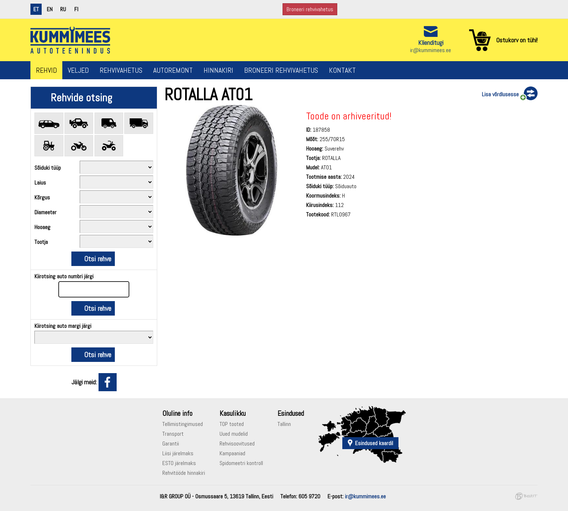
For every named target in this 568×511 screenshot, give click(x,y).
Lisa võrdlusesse (500, 94)
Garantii (170, 443)
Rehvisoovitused (237, 443)
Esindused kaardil (374, 443)
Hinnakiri (218, 70)
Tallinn (284, 424)
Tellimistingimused (182, 424)
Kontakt (342, 70)
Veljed (78, 70)
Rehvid (46, 70)
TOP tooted (232, 424)
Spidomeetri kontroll (241, 463)
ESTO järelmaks (179, 463)
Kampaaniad (232, 453)
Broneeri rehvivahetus (310, 9)
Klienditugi (430, 42)
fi (76, 9)
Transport (173, 434)
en (50, 9)
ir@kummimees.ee (430, 50)
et (36, 9)
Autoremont (173, 70)
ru (63, 9)
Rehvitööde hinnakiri (183, 473)
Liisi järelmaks (177, 453)
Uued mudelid (234, 434)
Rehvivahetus (121, 70)
